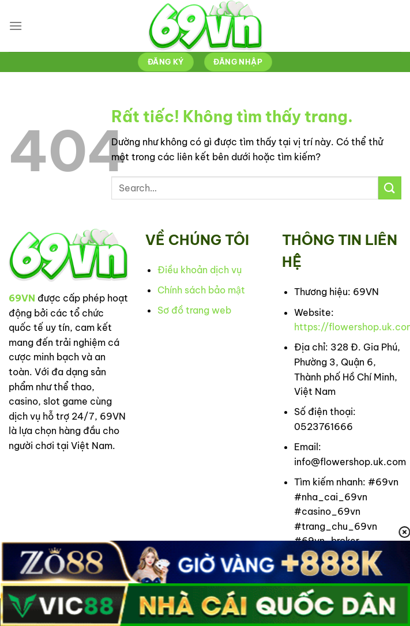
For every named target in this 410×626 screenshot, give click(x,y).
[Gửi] (389, 187)
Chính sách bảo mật (201, 290)
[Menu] (15, 26)
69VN (22, 298)
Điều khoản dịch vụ (199, 270)
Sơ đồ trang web (194, 310)
